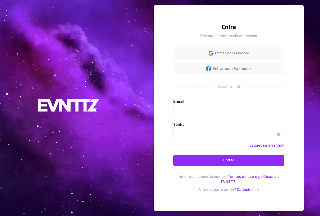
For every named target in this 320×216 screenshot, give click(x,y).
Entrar (228, 160)
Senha (178, 125)
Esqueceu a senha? (267, 145)
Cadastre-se (248, 189)
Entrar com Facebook (229, 68)
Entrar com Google (228, 53)
